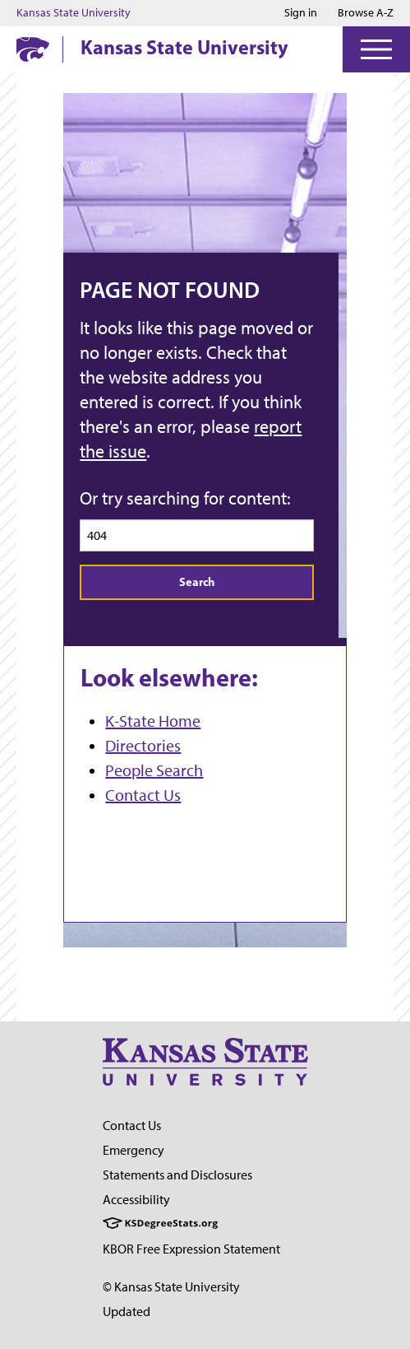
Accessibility (136, 1199)
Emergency (133, 1150)
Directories (143, 746)
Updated (126, 1311)
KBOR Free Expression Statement (191, 1249)
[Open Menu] (376, 49)
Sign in (300, 13)
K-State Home (152, 721)
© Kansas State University (171, 1287)
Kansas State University (73, 13)
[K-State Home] (32, 49)
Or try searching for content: (185, 498)
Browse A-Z (366, 13)
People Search (154, 770)
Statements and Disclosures (177, 1175)
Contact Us (143, 795)
